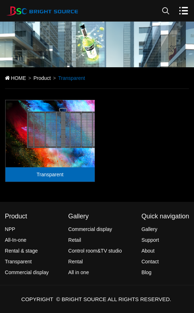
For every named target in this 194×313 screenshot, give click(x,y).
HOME (18, 78)
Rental (75, 261)
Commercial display (27, 272)
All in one (78, 272)
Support (150, 240)
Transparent (50, 174)
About (148, 251)
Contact (149, 261)
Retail (74, 240)
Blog (146, 272)
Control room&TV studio (95, 251)
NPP (10, 229)
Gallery (149, 229)
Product (42, 78)
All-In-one (16, 240)
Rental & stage (21, 251)
